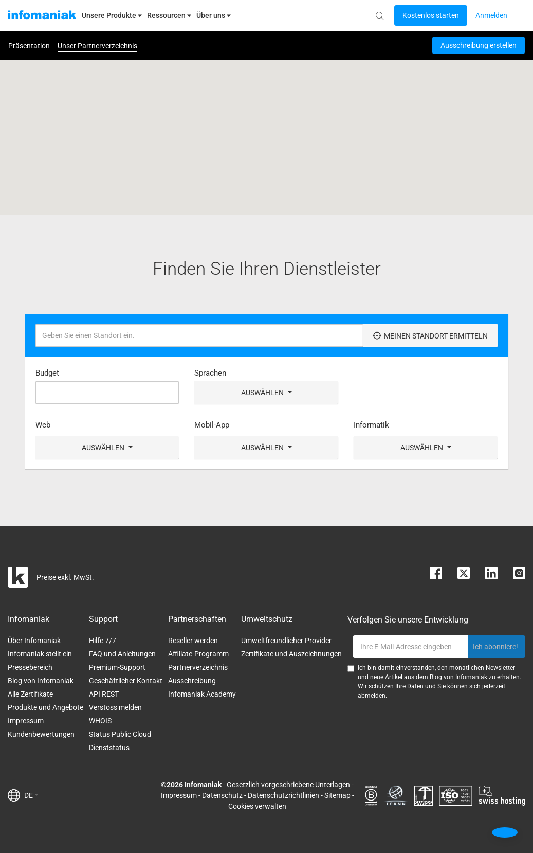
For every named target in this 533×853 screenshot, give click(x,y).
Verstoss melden (115, 707)
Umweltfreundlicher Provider (286, 640)
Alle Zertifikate (30, 694)
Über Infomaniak (34, 640)
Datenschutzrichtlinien (283, 795)
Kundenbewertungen (41, 734)
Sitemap (337, 795)
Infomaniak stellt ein (40, 654)
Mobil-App (211, 425)
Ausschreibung (192, 681)
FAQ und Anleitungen (122, 654)
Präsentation (29, 46)
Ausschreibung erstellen (478, 45)
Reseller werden (193, 640)
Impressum (26, 721)
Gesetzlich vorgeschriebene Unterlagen (288, 784)
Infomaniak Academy (202, 694)
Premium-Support (117, 667)
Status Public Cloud (120, 734)
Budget (47, 373)
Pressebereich (30, 667)
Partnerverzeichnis (198, 667)
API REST (104, 694)
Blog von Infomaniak (40, 681)
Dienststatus (109, 747)
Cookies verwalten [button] (257, 806)
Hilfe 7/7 (102, 640)
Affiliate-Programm (198, 654)
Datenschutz (222, 795)
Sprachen (210, 373)
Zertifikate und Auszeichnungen (291, 654)
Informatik (371, 425)
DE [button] (31, 795)
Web (42, 425)
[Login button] (430, 15)
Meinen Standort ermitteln (430, 335)
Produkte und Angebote (45, 707)
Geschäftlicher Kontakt (125, 681)
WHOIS (100, 721)
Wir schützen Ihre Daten (391, 686)
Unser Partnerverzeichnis (97, 46)
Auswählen (266, 392)
